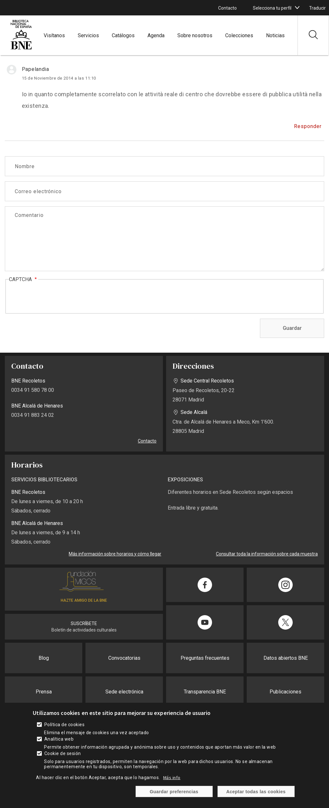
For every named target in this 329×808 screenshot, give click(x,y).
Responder (308, 126)
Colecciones (239, 35)
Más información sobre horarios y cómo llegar (115, 553)
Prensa (44, 692)
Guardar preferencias (174, 791)
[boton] (297, 7)
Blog (44, 658)
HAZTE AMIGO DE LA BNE (84, 600)
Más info (172, 777)
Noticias (275, 35)
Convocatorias (124, 658)
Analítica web (59, 739)
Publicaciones (285, 692)
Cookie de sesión (62, 753)
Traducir (317, 8)
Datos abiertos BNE (285, 658)
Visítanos (54, 35)
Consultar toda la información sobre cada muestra (267, 553)
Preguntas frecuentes (205, 658)
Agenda (155, 35)
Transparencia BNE (205, 692)
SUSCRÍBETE (84, 623)
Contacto (227, 8)
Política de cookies (64, 724)
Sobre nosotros (194, 35)
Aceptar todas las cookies (256, 791)
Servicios (88, 35)
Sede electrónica (124, 692)
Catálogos (123, 35)
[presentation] (58, 296)
